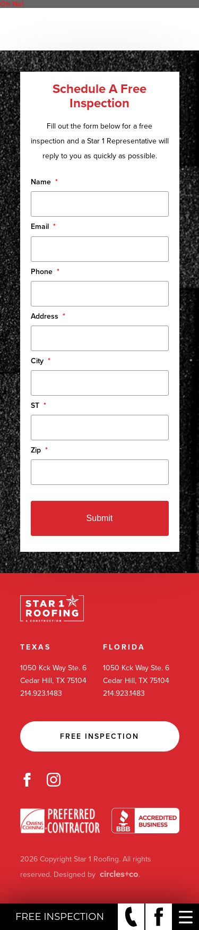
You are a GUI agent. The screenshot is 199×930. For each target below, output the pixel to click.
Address (48, 316)
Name (44, 181)
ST (38, 405)
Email (43, 226)
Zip (39, 450)
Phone (45, 271)
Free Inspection (99, 736)
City (40, 360)
